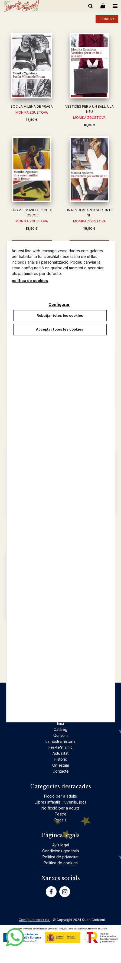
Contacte (61, 771)
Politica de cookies (61, 862)
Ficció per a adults (60, 796)
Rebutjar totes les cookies (60, 315)
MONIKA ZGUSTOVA (31, 112)
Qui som (60, 735)
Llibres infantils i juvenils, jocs (60, 802)
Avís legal (60, 845)
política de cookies (30, 280)
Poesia (60, 820)
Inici (60, 723)
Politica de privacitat (60, 857)
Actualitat (60, 753)
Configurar (59, 304)
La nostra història (60, 741)
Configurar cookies (34, 920)
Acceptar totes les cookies (59, 329)
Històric (60, 759)
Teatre (61, 814)
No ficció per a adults (60, 808)
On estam (60, 765)
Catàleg (60, 729)
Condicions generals (60, 851)
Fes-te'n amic (60, 747)
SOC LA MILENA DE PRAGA (32, 106)
